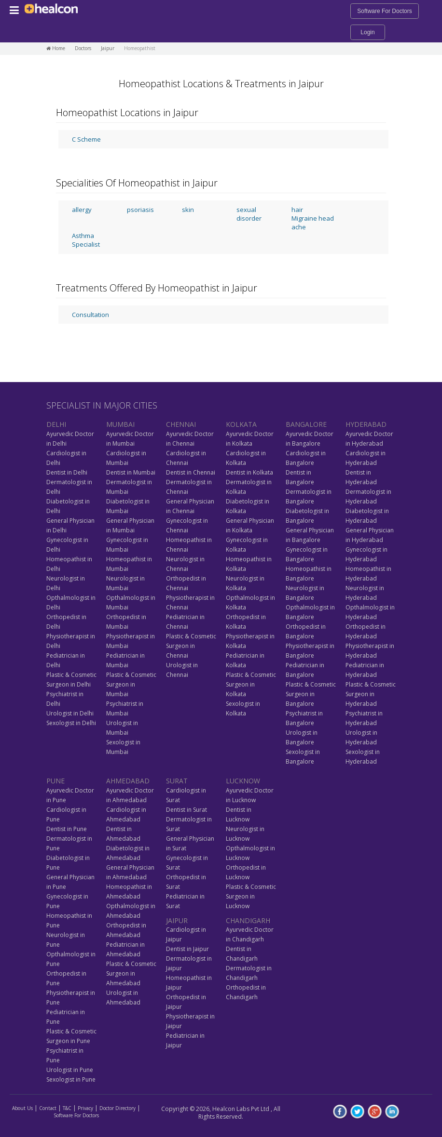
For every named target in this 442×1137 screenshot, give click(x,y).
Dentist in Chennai (190, 472)
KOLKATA (241, 424)
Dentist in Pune (66, 829)
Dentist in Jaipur (187, 949)
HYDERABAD (366, 424)
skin (188, 209)
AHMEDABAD (128, 780)
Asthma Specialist (86, 240)
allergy (82, 209)
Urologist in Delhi (70, 713)
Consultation (90, 314)
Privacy (85, 1108)
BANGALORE (306, 424)
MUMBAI (120, 424)
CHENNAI (181, 424)
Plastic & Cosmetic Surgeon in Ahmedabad (131, 973)
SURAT (177, 780)
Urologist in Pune (69, 1070)
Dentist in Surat (186, 810)
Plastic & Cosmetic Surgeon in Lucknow (251, 896)
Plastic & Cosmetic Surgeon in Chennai (191, 646)
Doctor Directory (117, 1108)
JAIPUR (177, 920)
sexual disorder (249, 214)
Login (367, 32)
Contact (47, 1108)
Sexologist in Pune (71, 1079)
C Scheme (86, 139)
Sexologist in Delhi (71, 723)
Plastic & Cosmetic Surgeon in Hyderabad (370, 694)
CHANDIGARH (248, 920)
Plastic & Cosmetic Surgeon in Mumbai (131, 684)
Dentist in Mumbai (130, 472)
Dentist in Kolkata (249, 472)
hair (297, 209)
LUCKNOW (243, 780)
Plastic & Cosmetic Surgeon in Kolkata (251, 684)
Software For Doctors (384, 11)
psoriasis (140, 209)
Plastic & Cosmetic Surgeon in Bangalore (311, 694)
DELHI (56, 424)
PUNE (55, 780)
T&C (67, 1108)
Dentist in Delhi (66, 472)
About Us (22, 1108)
